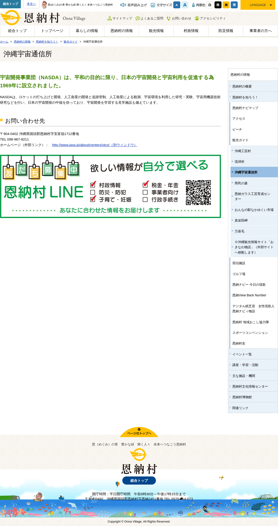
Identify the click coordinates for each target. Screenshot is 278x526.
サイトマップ (122, 18)
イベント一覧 (242, 354)
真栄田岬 (241, 220)
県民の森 (241, 183)
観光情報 (156, 31)
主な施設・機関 (243, 376)
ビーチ (237, 129)
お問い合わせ (181, 18)
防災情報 (225, 31)
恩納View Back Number (249, 295)
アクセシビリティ (213, 18)
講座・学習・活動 (245, 365)
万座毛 (239, 231)
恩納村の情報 (122, 31)
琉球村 (239, 161)
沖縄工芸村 (243, 151)
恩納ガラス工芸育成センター (252, 196)
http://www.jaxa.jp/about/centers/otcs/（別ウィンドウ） (94, 145)
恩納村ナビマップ (245, 108)
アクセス (238, 118)
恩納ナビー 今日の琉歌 (249, 284)
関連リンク (240, 408)
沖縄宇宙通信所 (246, 172)
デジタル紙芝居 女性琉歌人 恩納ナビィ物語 (255, 308)
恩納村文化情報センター (250, 386)
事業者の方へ (261, 31)
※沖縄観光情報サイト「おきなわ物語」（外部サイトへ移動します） (254, 247)
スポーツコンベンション (250, 333)
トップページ (52, 31)
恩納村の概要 (242, 86)
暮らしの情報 (87, 31)
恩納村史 (238, 343)
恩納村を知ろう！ (245, 97)
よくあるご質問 (152, 18)
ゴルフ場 (238, 274)
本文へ (31, 4)
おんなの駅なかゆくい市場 (254, 210)
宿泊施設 (238, 263)
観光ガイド (240, 140)
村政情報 (191, 31)
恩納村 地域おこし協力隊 (250, 322)
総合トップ (10, 4)
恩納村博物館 (242, 397)
